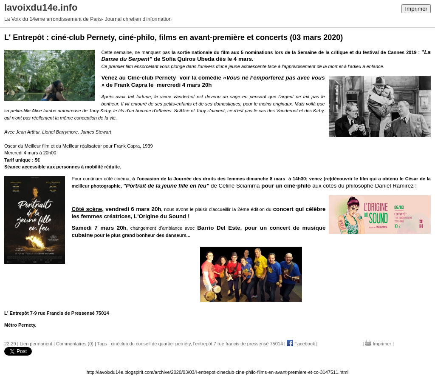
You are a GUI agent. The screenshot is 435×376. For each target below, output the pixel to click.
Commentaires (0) (74, 343)
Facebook (301, 343)
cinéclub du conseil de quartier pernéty (151, 343)
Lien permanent (36, 343)
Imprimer (416, 9)
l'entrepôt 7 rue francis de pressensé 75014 (238, 343)
